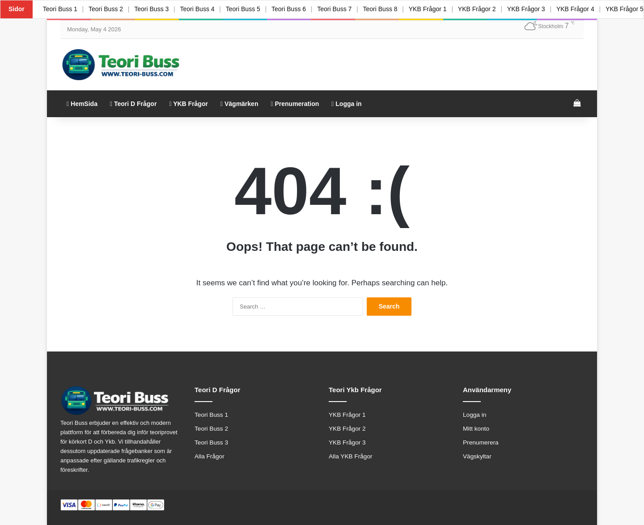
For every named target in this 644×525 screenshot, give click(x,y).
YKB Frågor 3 (537, 9)
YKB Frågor (188, 103)
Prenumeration (295, 103)
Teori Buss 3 (154, 9)
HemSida (82, 103)
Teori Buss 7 (341, 9)
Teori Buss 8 (388, 9)
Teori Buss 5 (248, 9)
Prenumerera (481, 442)
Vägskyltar (477, 456)
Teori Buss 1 (60, 9)
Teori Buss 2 (107, 9)
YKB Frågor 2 (487, 9)
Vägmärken (239, 103)
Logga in (346, 103)
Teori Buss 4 (201, 9)
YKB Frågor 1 (437, 9)
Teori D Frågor (133, 103)
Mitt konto (476, 428)
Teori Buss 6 (294, 9)
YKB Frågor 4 (588, 9)
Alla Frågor (210, 456)
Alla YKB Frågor (351, 456)
